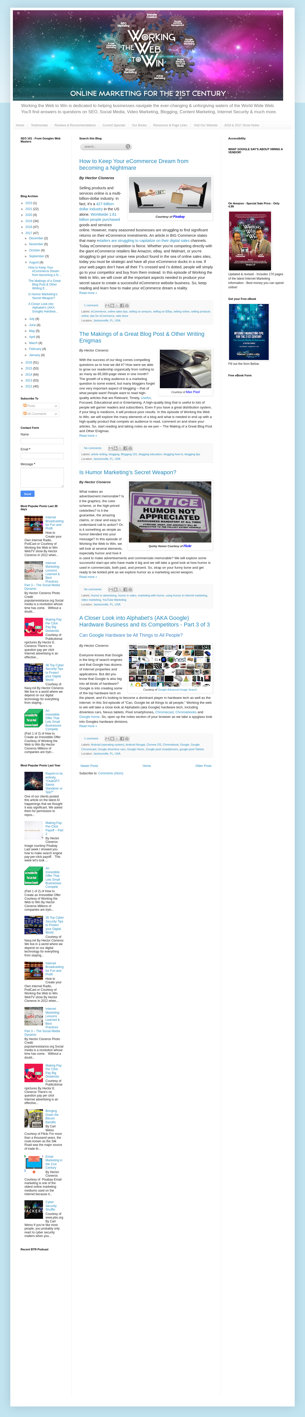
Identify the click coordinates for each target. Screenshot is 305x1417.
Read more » (88, 293)
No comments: (93, 448)
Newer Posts (89, 766)
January (35, 355)
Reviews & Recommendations (75, 125)
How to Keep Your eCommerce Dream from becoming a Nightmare (133, 164)
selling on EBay (162, 311)
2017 (29, 233)
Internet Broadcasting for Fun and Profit (55, 523)
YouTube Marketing (114, 599)
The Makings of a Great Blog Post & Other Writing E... (44, 284)
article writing (99, 454)
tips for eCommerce (102, 315)
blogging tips (192, 454)
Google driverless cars (111, 749)
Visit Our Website (205, 125)
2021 (29, 209)
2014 (29, 374)
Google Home (135, 749)
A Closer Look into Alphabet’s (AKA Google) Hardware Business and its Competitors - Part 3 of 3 (144, 621)
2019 (29, 221)
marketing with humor (151, 595)
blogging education (150, 454)
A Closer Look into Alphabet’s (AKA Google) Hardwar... (43, 307)
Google (96, 635)
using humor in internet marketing (186, 595)
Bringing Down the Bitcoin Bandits (52, 1116)
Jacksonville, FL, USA (106, 320)
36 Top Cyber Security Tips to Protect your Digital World (55, 672)
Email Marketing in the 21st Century (54, 1162)
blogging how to (173, 454)
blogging (114, 454)
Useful (145, 398)
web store (122, 315)
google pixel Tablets (192, 749)
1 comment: (91, 305)
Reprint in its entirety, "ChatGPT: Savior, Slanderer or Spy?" (54, 783)
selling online (181, 311)
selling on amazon (140, 311)
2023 (29, 203)
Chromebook (171, 744)
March (34, 343)
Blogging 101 (129, 454)
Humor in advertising (104, 595)
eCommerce (98, 311)
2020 (29, 215)
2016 (29, 362)
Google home (89, 717)
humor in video (127, 595)
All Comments (34, 414)
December (36, 238)
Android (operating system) (107, 744)
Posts (29, 406)
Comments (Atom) (110, 773)
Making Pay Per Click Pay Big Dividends (54, 625)
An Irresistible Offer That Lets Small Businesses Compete (53, 720)
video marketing (91, 599)
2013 (29, 380)
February (35, 349)
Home (20, 125)
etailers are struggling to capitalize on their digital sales (143, 241)
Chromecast (164, 712)
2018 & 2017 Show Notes (241, 125)
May (32, 331)
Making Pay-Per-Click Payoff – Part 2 (54, 828)
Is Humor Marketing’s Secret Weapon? (127, 472)
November (36, 244)
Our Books (139, 125)
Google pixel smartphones (162, 749)
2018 (29, 227)
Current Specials (113, 125)
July (32, 319)
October (35, 250)
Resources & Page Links (170, 125)
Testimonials (39, 125)
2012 (29, 386)
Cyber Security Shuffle (51, 1205)
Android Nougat (135, 744)
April (32, 337)
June (33, 325)
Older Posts (203, 766)
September (37, 256)
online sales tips (118, 311)
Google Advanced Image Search (177, 689)
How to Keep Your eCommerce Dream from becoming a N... (44, 271)
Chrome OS (153, 744)
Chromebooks (186, 712)
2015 (29, 368)
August (34, 262)
